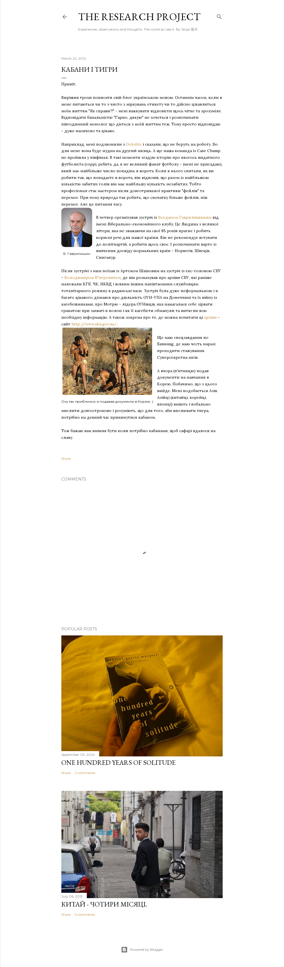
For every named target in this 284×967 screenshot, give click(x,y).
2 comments (85, 773)
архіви (210, 317)
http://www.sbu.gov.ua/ (94, 324)
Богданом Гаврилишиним (184, 217)
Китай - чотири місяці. (104, 904)
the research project (139, 16)
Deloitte (134, 144)
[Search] (219, 15)
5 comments (85, 914)
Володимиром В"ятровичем (92, 277)
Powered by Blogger (142, 949)
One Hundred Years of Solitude (118, 762)
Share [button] (66, 458)
